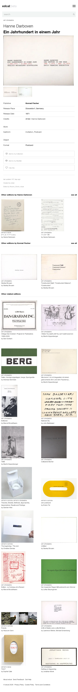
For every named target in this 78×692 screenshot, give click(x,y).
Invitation (29, 132)
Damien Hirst (7, 508)
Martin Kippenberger (50, 336)
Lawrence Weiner (49, 631)
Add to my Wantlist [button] (13, 161)
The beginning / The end (10, 546)
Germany (40, 109)
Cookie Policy (29, 685)
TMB (3, 462)
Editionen (4, 421)
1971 (28, 114)
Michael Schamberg (63, 631)
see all (74, 195)
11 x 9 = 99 (45, 235)
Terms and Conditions (42, 685)
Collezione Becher (47, 462)
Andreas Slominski (9, 380)
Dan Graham (7, 339)
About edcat (7, 680)
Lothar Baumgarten (50, 590)
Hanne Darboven (18, 27)
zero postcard (46, 503)
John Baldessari (48, 423)
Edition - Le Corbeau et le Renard (12, 587)
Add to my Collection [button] (14, 153)
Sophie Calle (7, 672)
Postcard (37, 132)
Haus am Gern (8, 631)
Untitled (43, 546)
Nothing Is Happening (48, 669)
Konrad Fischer (23, 244)
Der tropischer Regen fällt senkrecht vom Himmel (58, 587)
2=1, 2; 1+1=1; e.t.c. (8, 235)
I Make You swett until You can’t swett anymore (57, 334)
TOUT (3, 669)
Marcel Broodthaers (10, 423)
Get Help (28, 680)
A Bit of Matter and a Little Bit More (53, 628)
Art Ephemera (8, 20)
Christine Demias (9, 549)
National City (45, 421)
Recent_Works (15, 187)
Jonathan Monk (48, 672)
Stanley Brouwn (6, 283)
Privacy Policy (19, 685)
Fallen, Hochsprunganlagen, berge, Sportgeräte (17, 377)
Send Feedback (18, 680)
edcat (12, 183)
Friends (3, 628)
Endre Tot (46, 505)
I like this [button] (9, 167)
